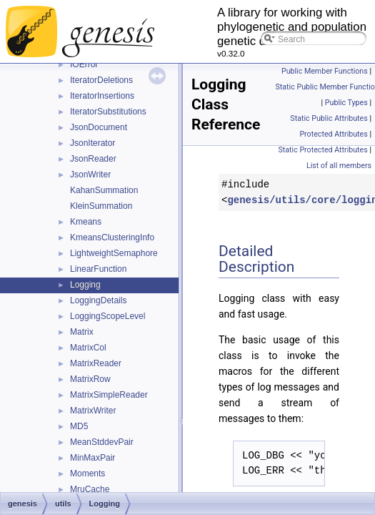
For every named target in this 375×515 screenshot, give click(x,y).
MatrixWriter (93, 411)
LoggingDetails (98, 300)
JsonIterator (92, 143)
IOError (84, 64)
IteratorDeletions (101, 80)
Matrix (82, 332)
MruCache (89, 489)
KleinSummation (101, 206)
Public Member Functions (324, 71)
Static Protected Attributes (322, 149)
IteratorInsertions (102, 96)
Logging (85, 285)
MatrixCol (88, 348)
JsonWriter (90, 175)
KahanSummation (104, 190)
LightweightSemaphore (114, 253)
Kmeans (85, 222)
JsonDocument (98, 127)
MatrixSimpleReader (109, 395)
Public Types (346, 102)
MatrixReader (95, 363)
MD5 (79, 426)
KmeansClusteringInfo (112, 237)
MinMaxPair (92, 458)
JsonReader (93, 159)
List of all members (338, 165)
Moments (87, 474)
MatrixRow (90, 379)
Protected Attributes (333, 134)
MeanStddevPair (102, 442)
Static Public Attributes (328, 118)
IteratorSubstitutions (108, 112)
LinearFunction (98, 269)
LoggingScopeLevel (107, 316)
